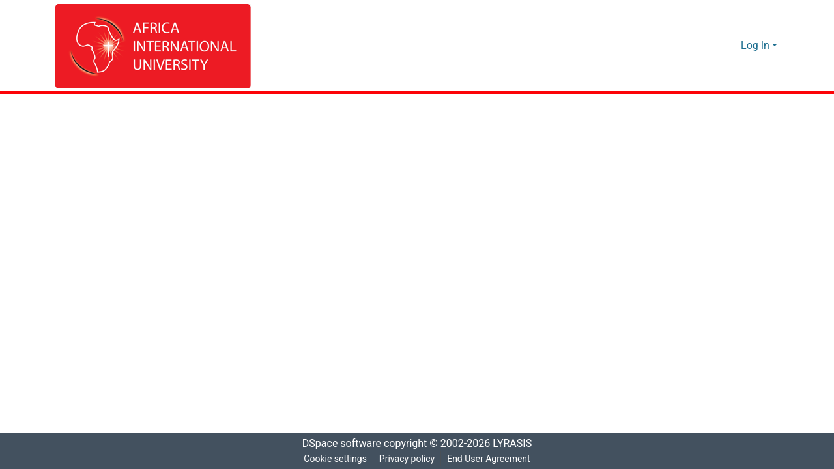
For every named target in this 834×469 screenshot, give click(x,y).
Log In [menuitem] (755, 45)
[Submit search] (710, 45)
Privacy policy (406, 459)
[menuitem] (729, 45)
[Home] (153, 46)
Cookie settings (334, 459)
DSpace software (337, 443)
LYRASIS (515, 443)
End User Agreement (489, 459)
